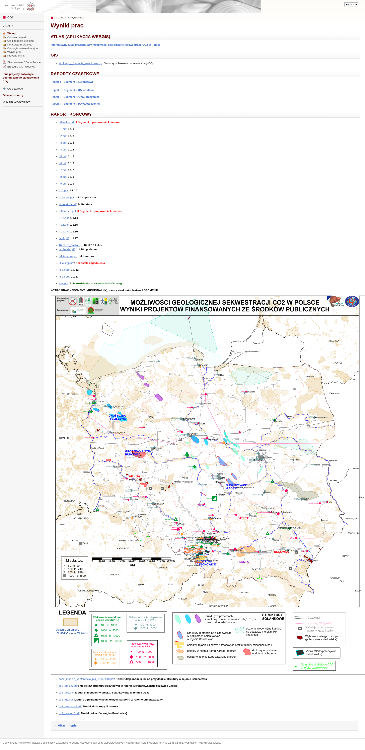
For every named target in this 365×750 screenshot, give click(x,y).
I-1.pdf (63, 128)
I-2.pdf (63, 135)
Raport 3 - (75, 96)
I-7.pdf (63, 170)
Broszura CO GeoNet (19, 66)
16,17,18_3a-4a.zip (70, 245)
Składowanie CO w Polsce (22, 62)
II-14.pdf (64, 217)
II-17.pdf (64, 238)
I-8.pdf (63, 176)
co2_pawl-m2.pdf (69, 713)
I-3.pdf (63, 142)
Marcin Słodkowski (209, 742)
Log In (9, 25)
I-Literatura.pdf (68, 204)
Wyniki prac (12, 51)
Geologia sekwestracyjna (20, 48)
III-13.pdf (64, 276)
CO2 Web (60, 17)
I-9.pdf (63, 183)
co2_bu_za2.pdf (68, 685)
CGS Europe (13, 88)
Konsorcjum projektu (17, 44)
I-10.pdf (63, 190)
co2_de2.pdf (66, 692)
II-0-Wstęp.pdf (67, 211)
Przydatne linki (14, 55)
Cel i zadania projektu (18, 40)
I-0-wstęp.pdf (67, 122)
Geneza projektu (15, 37)
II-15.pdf (64, 224)
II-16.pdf (64, 231)
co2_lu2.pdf (66, 699)
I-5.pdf (63, 156)
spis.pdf (63, 283)
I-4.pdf (63, 149)
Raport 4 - (75, 103)
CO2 (8, 17)
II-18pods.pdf (67, 249)
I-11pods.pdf (66, 197)
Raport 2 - (72, 90)
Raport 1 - (72, 81)
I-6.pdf (63, 163)
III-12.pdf (64, 269)
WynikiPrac (77, 17)
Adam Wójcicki (149, 742)
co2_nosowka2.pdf (70, 706)
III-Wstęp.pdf (66, 262)
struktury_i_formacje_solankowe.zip (80, 63)
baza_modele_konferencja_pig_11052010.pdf (86, 678)
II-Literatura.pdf (68, 256)
